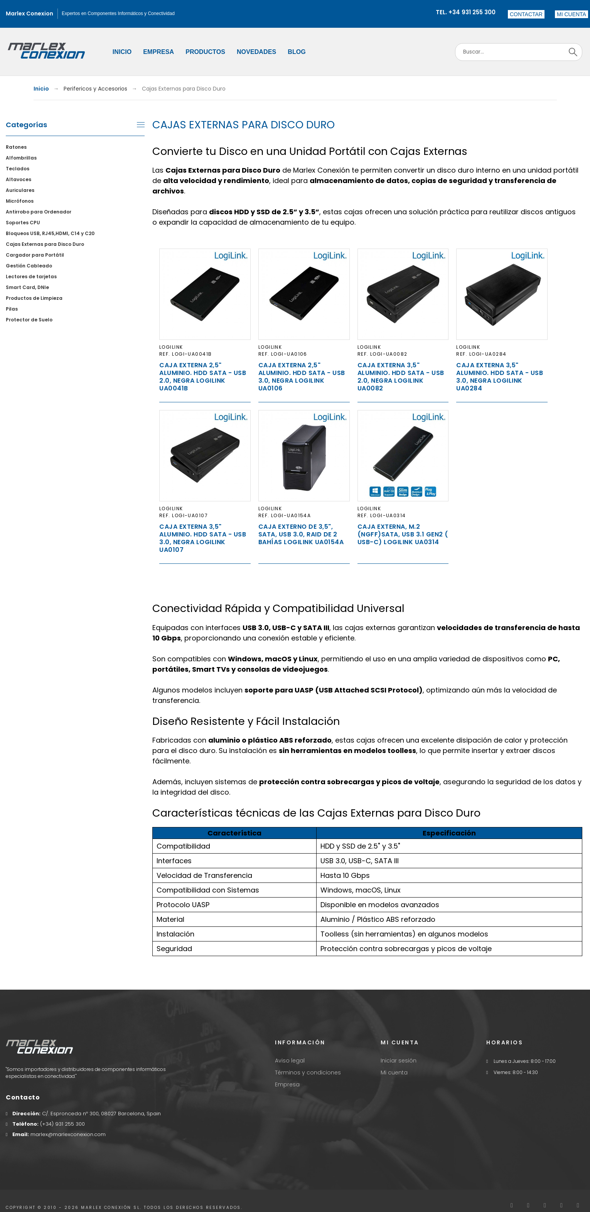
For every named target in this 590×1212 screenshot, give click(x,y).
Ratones (16, 147)
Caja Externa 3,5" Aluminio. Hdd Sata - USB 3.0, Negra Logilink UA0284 (499, 377)
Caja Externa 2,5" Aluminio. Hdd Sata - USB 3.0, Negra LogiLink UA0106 (301, 377)
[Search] (518, 52)
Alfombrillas (21, 158)
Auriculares (20, 190)
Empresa (287, 1084)
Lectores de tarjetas (31, 276)
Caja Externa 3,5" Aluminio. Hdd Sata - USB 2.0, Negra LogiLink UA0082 (400, 377)
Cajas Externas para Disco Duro (45, 244)
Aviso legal (290, 1060)
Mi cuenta (394, 1072)
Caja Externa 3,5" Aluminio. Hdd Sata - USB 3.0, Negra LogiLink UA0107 (202, 538)
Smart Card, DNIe (27, 287)
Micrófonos (20, 201)
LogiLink (171, 347)
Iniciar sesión (398, 1060)
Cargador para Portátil (35, 255)
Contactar (526, 14)
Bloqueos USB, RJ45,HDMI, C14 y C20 (50, 233)
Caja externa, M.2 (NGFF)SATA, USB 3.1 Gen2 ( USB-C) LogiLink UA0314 (402, 534)
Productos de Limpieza (34, 298)
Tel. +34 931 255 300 (466, 12)
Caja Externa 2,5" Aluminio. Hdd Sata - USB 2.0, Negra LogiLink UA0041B (202, 377)
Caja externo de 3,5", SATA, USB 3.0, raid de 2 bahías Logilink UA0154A (301, 534)
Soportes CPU (23, 222)
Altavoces (18, 179)
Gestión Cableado (29, 265)
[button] (571, 14)
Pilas (12, 309)
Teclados (17, 168)
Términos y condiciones (308, 1072)
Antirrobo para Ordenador (38, 211)
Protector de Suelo (29, 319)
